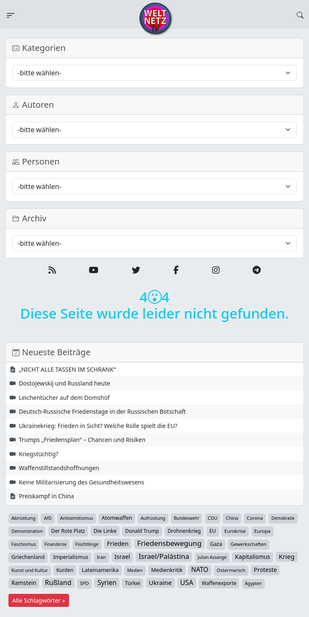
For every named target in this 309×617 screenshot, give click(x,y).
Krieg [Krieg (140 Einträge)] (287, 556)
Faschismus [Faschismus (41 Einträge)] (23, 544)
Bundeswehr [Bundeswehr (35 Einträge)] (187, 518)
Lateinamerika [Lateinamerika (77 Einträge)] (100, 570)
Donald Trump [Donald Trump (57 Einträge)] (142, 531)
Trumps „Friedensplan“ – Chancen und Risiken (82, 440)
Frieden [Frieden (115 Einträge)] (118, 543)
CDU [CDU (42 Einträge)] (213, 518)
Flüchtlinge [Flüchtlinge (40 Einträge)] (87, 544)
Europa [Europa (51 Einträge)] (262, 531)
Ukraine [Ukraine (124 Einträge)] (160, 582)
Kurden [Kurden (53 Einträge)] (64, 569)
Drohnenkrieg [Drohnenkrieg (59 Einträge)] (184, 531)
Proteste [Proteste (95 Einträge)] (265, 570)
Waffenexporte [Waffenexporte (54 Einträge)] (219, 583)
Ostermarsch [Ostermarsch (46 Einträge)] (231, 570)
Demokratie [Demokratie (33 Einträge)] (283, 518)
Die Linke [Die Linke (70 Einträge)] (105, 531)
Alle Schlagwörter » (38, 600)
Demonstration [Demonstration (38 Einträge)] (27, 531)
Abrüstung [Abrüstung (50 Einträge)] (23, 518)
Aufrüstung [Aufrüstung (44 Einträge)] (153, 518)
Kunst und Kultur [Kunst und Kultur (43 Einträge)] (29, 570)
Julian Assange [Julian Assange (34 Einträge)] (212, 557)
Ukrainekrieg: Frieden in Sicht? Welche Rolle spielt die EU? (98, 426)
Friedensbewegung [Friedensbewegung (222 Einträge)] (169, 543)
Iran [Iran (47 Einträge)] (101, 557)
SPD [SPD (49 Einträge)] (84, 583)
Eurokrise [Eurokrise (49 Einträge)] (235, 531)
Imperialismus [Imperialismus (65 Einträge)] (70, 557)
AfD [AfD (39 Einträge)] (47, 518)
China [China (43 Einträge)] (232, 518)
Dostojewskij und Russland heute (64, 383)
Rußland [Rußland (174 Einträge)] (58, 582)
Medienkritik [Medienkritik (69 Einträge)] (167, 570)
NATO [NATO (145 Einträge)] (199, 569)
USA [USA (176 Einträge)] (186, 582)
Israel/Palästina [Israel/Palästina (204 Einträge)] (164, 556)
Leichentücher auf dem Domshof (64, 398)
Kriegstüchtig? (39, 454)
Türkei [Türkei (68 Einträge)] (133, 583)
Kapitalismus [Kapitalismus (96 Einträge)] (252, 557)
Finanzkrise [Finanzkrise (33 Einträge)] (56, 544)
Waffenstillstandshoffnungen (59, 468)
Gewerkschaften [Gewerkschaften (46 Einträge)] (248, 544)
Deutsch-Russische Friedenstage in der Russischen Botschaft (102, 411)
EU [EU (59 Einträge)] (212, 531)
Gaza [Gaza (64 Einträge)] (216, 544)
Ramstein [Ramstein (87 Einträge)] (23, 583)
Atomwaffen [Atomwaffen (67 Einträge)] (116, 517)
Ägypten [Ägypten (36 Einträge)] (253, 583)
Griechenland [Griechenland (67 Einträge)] (28, 557)
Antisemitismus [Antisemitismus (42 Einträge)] (76, 518)
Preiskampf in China (46, 496)
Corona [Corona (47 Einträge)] (255, 518)
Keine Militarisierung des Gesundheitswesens (81, 482)
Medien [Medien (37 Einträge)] (135, 570)
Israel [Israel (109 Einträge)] (122, 557)
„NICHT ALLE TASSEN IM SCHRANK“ (67, 369)
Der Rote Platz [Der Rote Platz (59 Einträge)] (68, 531)
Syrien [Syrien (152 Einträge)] (106, 582)
